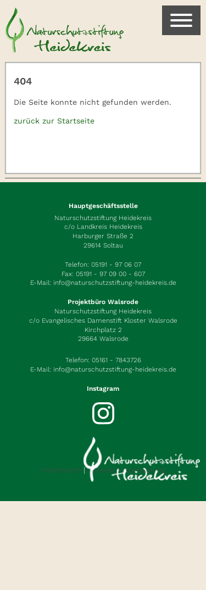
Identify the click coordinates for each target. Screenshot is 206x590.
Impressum (61, 469)
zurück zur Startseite (54, 120)
